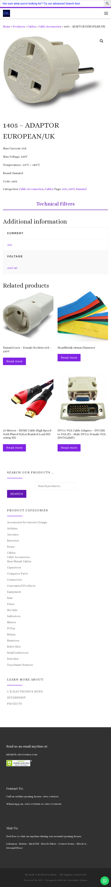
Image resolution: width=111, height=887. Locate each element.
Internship (16, 697)
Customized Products (21, 585)
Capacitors (14, 567)
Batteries (13, 540)
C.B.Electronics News (25, 691)
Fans (10, 597)
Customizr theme (77, 880)
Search (16, 493)
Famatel (81, 189)
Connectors (14, 579)
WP (40, 880)
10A (64, 189)
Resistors (13, 640)
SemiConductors (17, 652)
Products (19, 26)
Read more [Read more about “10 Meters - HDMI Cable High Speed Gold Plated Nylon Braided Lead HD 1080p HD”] (14, 447)
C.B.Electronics (45, 874)
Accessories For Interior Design (27, 522)
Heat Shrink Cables (19, 561)
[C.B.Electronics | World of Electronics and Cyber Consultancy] (6, 12)
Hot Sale (12, 610)
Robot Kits (14, 646)
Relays (11, 634)
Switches (12, 658)
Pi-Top (11, 628)
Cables (32, 26)
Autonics (12, 534)
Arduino (12, 528)
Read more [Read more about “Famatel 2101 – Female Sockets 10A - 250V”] (14, 361)
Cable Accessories (50, 26)
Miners (11, 622)
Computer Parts (17, 573)
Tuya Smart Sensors (20, 664)
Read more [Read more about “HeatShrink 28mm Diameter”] (69, 357)
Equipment (14, 591)
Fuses (10, 604)
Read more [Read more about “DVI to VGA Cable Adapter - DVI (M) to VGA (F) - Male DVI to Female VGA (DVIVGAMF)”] (69, 447)
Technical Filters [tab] (55, 204)
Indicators (13, 616)
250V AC (12, 267)
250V (71, 189)
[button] (101, 41)
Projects (14, 703)
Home (6, 26)
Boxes (11, 546)
